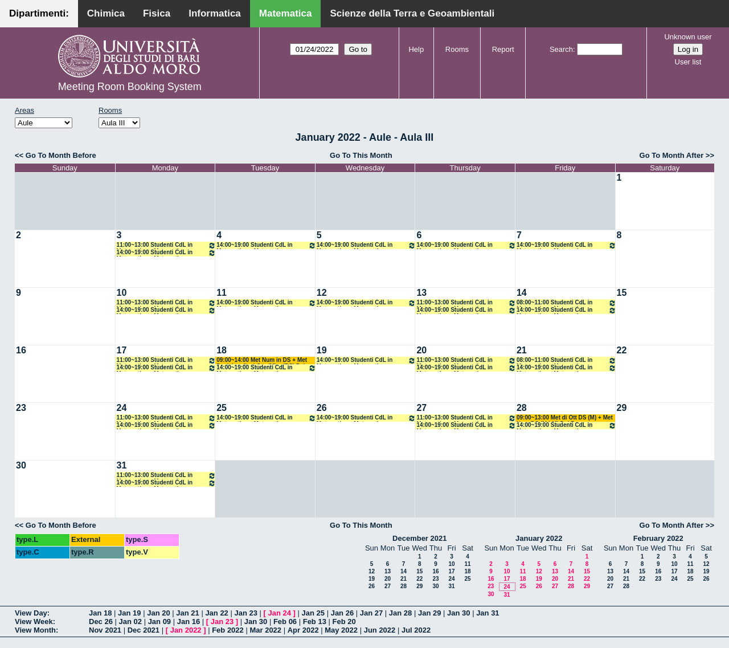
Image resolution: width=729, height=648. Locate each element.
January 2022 (538, 538)
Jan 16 (188, 621)
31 (122, 465)
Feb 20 (344, 621)
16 (21, 350)
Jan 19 (129, 613)
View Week (34, 621)
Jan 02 (130, 621)
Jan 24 (279, 613)
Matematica (285, 13)
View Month (35, 630)
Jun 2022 (380, 630)
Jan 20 (158, 613)
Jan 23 (245, 613)
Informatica (215, 13)
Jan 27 (371, 613)
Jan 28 (400, 613)
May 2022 (341, 630)
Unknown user (687, 36)
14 (522, 292)
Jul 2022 (416, 630)
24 (122, 408)
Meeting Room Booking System (130, 86)
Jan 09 (159, 621)
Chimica (106, 13)
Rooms (457, 49)
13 (421, 292)
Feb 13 (314, 621)
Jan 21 (187, 613)
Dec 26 (101, 621)
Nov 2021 (105, 630)
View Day (31, 613)
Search (561, 49)
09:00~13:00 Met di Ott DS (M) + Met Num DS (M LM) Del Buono (565, 418)
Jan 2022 (186, 630)
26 (322, 408)
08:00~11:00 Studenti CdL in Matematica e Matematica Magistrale (566, 303)
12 (322, 292)
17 (122, 350)
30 (21, 465)
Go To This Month (361, 155)
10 (122, 292)
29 (622, 408)
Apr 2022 (303, 630)
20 (421, 350)
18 (221, 350)
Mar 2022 (265, 630)
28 (522, 408)
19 (322, 350)
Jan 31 (487, 613)
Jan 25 (313, 613)
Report (503, 49)
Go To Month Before (61, 155)
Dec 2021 (143, 630)
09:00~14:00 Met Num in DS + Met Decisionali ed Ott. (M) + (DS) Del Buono (261, 360)
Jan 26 (342, 613)
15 (622, 292)
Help (416, 49)
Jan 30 (458, 613)
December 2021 (419, 538)
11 (221, 292)
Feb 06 (285, 621)
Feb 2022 (228, 630)
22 (622, 350)
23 (21, 408)
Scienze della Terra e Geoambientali (412, 13)
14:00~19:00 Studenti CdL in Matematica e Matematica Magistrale (166, 252)
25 (221, 408)
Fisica (156, 13)
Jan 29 (429, 613)
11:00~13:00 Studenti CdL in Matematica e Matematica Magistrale (166, 245)
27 (421, 408)
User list (688, 62)
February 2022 (658, 538)
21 (522, 350)
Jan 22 (216, 613)
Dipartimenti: (39, 13)
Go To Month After (672, 155)
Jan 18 (100, 613)
